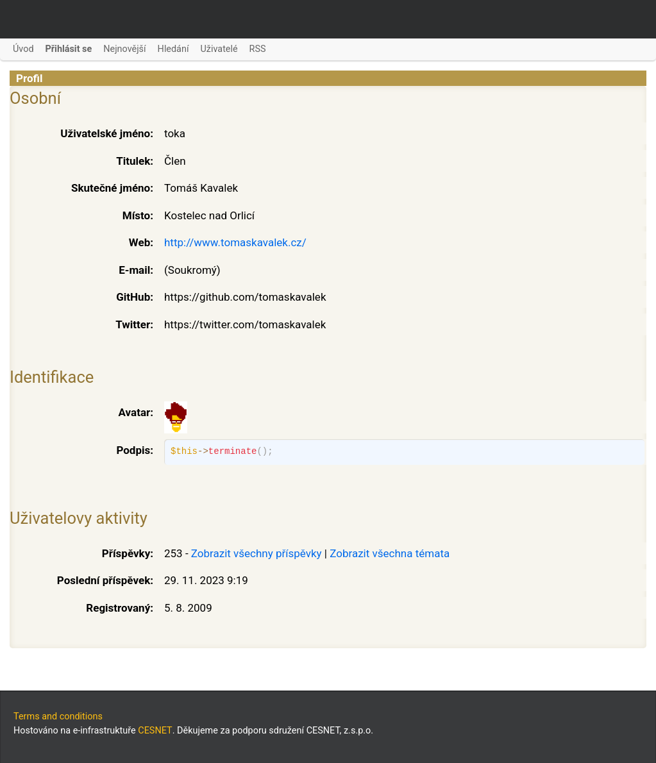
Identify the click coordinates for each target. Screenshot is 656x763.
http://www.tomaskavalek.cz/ (235, 242)
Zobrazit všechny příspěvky (256, 553)
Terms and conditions (58, 716)
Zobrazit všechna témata (390, 553)
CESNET (155, 730)
